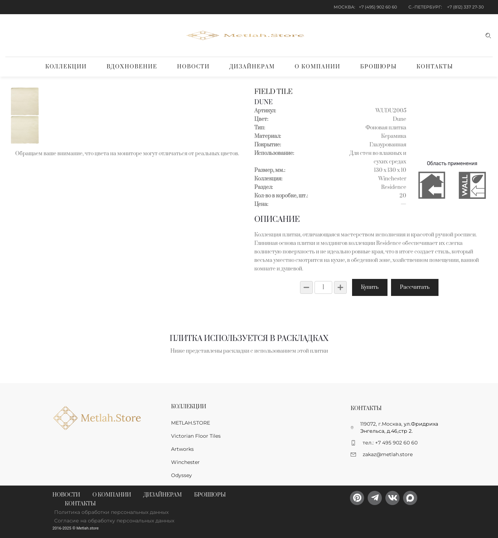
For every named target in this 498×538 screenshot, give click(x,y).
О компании (317, 66)
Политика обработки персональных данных (111, 512)
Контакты (435, 66)
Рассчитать (415, 287)
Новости (193, 66)
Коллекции (66, 66)
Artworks (182, 449)
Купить (370, 287)
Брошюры (378, 66)
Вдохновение (132, 66)
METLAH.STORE (190, 423)
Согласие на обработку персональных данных (114, 520)
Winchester (185, 462)
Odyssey (181, 475)
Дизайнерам (252, 66)
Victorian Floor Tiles (196, 436)
